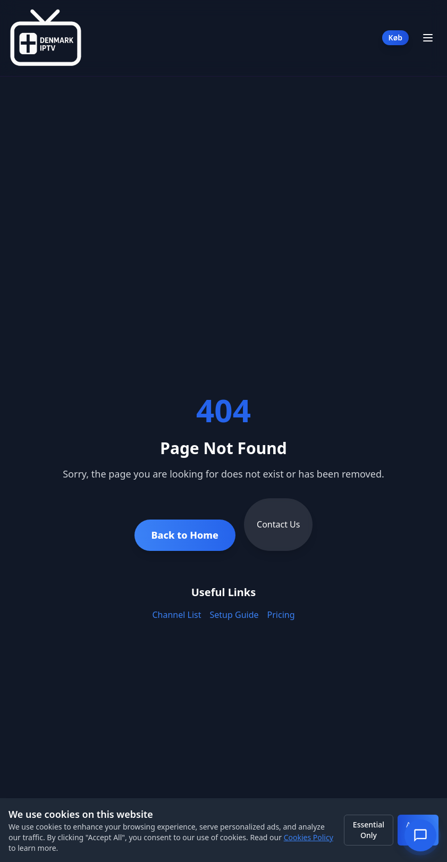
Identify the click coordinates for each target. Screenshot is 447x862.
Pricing (281, 615)
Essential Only (368, 829)
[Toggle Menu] (427, 37)
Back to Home (185, 535)
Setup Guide (234, 615)
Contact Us (278, 524)
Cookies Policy (308, 837)
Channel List (176, 615)
